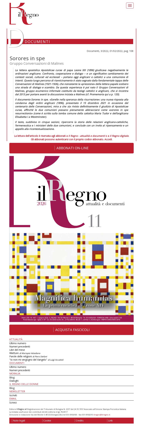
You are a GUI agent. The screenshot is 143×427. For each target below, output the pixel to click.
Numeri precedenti (19, 346)
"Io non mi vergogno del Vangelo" (36, 359)
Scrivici (13, 402)
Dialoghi (13, 380)
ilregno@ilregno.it (101, 414)
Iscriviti (13, 395)
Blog (12, 377)
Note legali (18, 420)
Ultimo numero (17, 343)
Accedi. (108, 139)
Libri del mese (17, 349)
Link (110, 420)
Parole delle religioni (28, 356)
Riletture (24, 353)
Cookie (46, 420)
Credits (79, 420)
